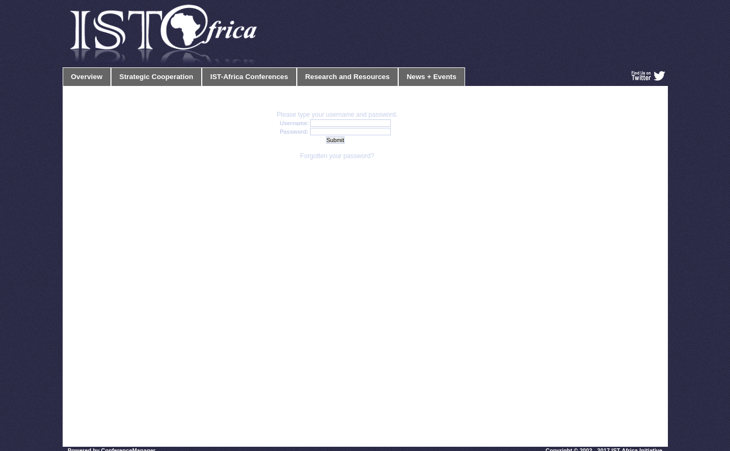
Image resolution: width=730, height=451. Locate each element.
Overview (86, 77)
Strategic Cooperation (156, 77)
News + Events (432, 77)
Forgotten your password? (337, 156)
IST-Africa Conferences (249, 77)
